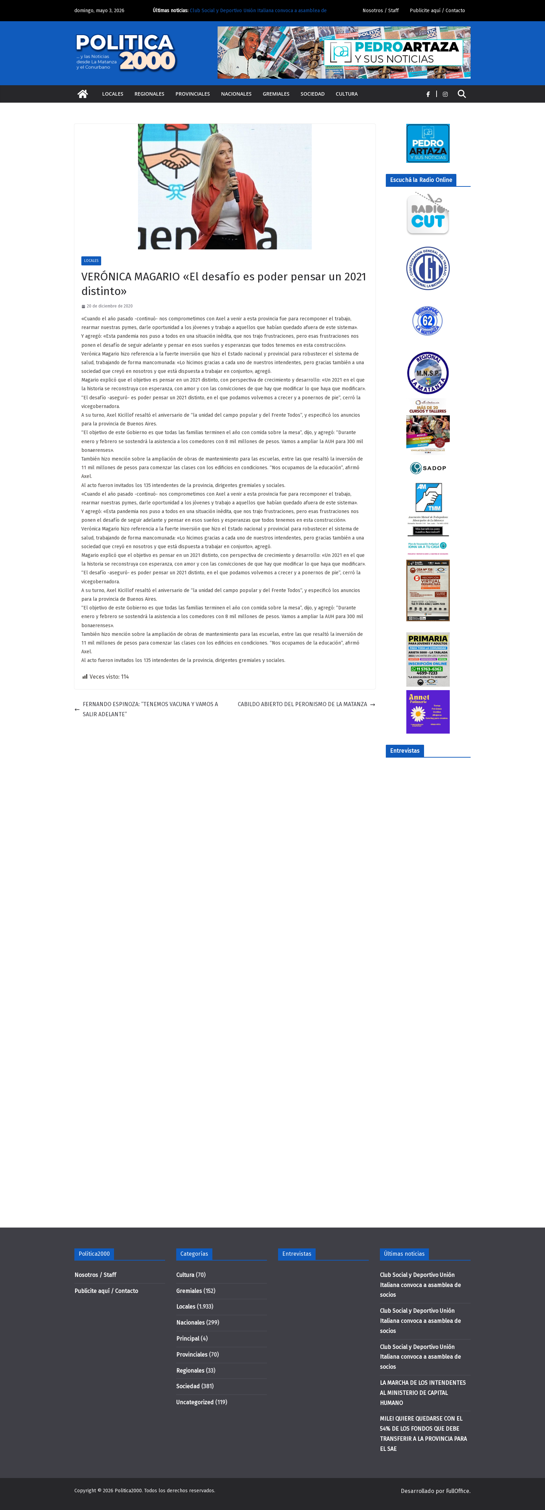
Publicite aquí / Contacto (437, 11)
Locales (112, 93)
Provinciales (193, 93)
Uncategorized (195, 1402)
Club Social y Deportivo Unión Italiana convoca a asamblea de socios (420, 1285)
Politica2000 (128, 1491)
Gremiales (276, 93)
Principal (187, 1338)
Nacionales (236, 93)
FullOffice (457, 1491)
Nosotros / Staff (381, 11)
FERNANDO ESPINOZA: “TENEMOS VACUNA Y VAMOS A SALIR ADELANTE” (146, 709)
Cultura (347, 93)
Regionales (149, 93)
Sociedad (313, 93)
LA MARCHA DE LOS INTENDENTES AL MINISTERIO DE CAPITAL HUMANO (423, 1393)
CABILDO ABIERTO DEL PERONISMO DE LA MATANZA (306, 704)
